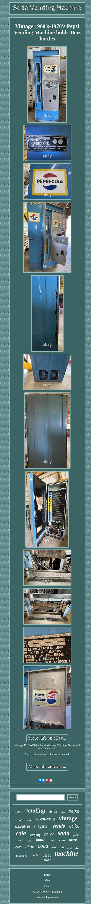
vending (35, 810)
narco (49, 834)
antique (29, 841)
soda (64, 833)
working (35, 834)
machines (21, 855)
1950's (47, 855)
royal (69, 848)
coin (62, 840)
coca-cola (45, 819)
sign (77, 848)
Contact (47, 885)
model (35, 855)
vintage (68, 818)
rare (63, 812)
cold (18, 847)
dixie (29, 846)
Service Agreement (47, 897)
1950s (18, 812)
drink (53, 812)
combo (20, 820)
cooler (52, 840)
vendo (58, 826)
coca (43, 846)
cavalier (22, 826)
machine (66, 853)
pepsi (74, 811)
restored (58, 847)
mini (29, 820)
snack (73, 840)
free (75, 834)
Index (47, 874)
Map (47, 880)
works (20, 840)
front (47, 860)
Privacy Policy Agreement (47, 891)
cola (21, 833)
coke (74, 826)
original (41, 826)
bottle (40, 839)
